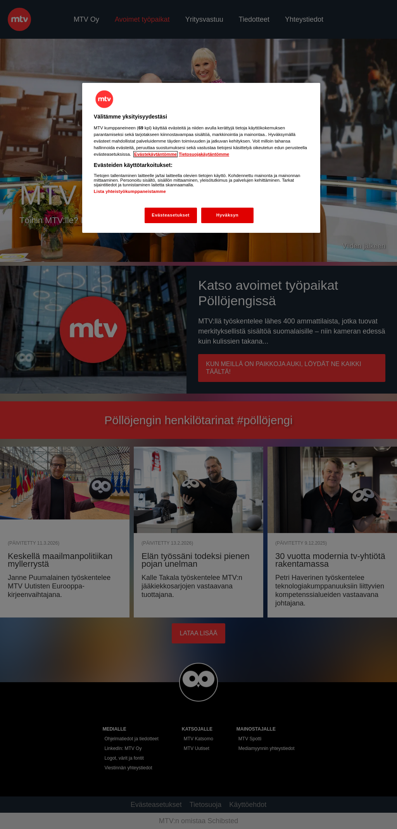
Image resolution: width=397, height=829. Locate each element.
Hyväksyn (227, 215)
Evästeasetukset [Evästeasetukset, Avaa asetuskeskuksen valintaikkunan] (171, 215)
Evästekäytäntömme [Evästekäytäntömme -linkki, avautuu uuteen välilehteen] (155, 154)
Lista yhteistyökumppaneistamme (130, 191)
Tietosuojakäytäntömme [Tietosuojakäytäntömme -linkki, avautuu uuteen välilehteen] (204, 154)
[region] (201, 158)
